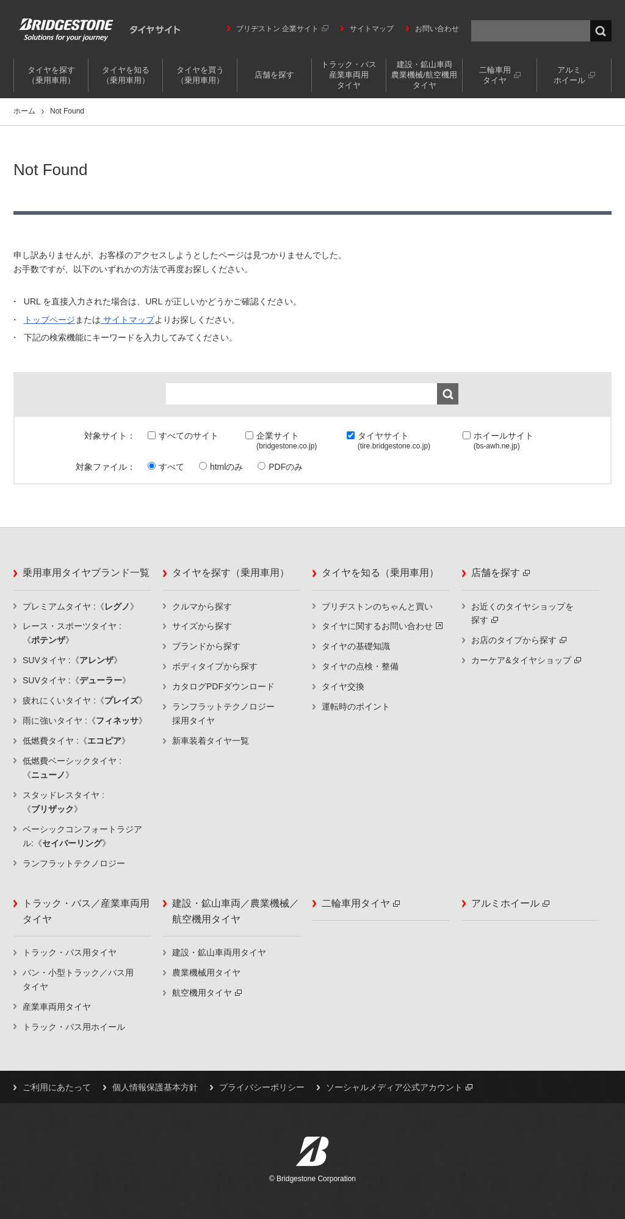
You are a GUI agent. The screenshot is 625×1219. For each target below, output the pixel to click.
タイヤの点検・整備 (360, 666)
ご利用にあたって (57, 1087)
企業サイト (286, 442)
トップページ (49, 320)
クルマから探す (202, 606)
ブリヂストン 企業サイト (282, 28)
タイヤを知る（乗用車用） (126, 75)
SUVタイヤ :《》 (72, 660)
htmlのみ (226, 467)
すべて (171, 467)
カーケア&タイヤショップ (525, 660)
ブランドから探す (206, 646)
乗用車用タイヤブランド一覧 (86, 572)
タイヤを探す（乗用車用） (51, 75)
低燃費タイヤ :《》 (76, 741)
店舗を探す (274, 74)
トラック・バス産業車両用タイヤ (349, 75)
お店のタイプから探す (518, 640)
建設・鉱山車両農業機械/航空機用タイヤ (424, 75)
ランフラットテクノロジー (74, 863)
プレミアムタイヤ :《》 (81, 606)
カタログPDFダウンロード (223, 686)
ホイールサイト (503, 442)
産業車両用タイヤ (57, 1007)
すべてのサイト (189, 435)
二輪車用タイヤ (500, 75)
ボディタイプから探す (215, 666)
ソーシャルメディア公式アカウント (399, 1087)
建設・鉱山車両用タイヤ (219, 952)
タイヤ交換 (343, 686)
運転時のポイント (356, 706)
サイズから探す (202, 626)
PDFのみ (286, 467)
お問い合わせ (437, 28)
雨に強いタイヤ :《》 (85, 720)
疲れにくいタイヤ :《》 (85, 700)
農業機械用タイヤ (206, 972)
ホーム (24, 111)
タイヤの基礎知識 (356, 646)
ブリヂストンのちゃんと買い (377, 606)
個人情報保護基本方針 (155, 1087)
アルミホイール (574, 75)
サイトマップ (372, 28)
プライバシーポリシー (262, 1087)
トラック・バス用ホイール (74, 1027)
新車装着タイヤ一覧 (210, 741)
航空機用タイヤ (207, 993)
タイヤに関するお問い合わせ (382, 626)
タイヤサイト (394, 442)
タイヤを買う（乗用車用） (200, 75)
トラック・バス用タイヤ (70, 952)
